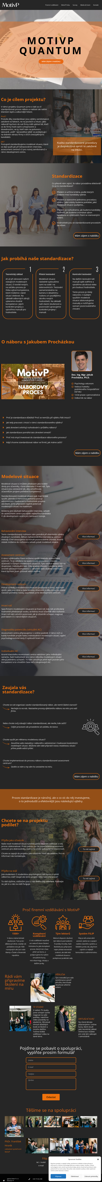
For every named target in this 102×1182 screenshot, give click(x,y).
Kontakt (96, 5)
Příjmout (58, 1176)
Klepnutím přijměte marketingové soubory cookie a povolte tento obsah (33, 382)
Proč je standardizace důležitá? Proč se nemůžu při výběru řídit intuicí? (38, 417)
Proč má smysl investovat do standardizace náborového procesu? (36, 437)
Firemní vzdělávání (51, 5)
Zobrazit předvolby (91, 1176)
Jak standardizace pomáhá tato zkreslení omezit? (28, 432)
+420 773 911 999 (37, 1179)
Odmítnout (75, 1176)
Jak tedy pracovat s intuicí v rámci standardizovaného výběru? (34, 422)
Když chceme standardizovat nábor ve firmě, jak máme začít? (34, 442)
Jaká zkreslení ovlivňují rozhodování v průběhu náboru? (31, 427)
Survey (75, 5)
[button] (98, 1159)
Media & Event (85, 5)
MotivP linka (65, 5)
